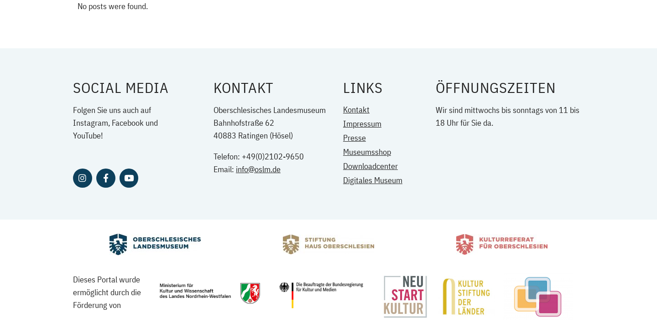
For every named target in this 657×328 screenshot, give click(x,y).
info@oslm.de (258, 169)
